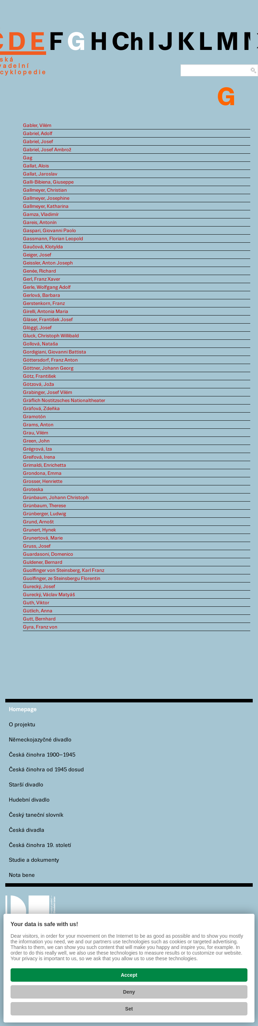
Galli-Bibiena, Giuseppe (48, 182)
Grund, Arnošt (38, 522)
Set (129, 1009)
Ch (127, 43)
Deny (129, 992)
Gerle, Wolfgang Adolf (47, 287)
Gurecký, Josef (39, 586)
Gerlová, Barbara (41, 295)
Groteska (33, 489)
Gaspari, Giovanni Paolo (49, 230)
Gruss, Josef (37, 546)
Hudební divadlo (29, 800)
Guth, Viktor (36, 602)
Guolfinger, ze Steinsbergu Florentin (61, 578)
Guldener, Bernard (42, 562)
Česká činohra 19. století (40, 845)
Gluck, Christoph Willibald (51, 335)
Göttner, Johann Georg (48, 368)
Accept (129, 975)
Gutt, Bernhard (39, 619)
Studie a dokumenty (34, 860)
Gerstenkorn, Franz (44, 303)
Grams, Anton (38, 424)
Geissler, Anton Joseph (48, 263)
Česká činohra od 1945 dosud (46, 770)
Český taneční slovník (36, 815)
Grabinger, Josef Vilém (47, 392)
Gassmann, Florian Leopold (53, 238)
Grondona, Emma (42, 473)
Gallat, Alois (36, 166)
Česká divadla (26, 830)
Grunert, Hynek (39, 530)
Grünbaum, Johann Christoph (56, 497)
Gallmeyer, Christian (45, 190)
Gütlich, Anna (37, 610)
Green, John (36, 441)
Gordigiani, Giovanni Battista (54, 352)
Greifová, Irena (39, 457)
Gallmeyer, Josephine (46, 198)
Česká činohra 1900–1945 (42, 755)
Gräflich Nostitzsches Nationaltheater (64, 400)
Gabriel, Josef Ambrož (47, 149)
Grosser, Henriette (42, 481)
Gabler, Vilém (37, 125)
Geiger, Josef (37, 255)
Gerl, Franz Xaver (41, 279)
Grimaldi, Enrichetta (44, 465)
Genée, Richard (39, 271)
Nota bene (22, 875)
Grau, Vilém (35, 433)
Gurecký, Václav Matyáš (49, 594)
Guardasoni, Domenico (48, 554)
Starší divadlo (26, 785)
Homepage (23, 710)
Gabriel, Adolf (37, 133)
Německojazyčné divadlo (40, 740)
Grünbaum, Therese (44, 505)
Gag (27, 157)
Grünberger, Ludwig (44, 513)
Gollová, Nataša (40, 344)
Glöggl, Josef (37, 327)
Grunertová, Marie (43, 538)
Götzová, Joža (38, 384)
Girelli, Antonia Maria (45, 311)
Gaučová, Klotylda (43, 246)
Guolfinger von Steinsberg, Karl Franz (63, 570)
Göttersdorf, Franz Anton (50, 360)
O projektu (22, 725)
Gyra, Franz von (40, 627)
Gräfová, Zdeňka (41, 408)
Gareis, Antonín (40, 222)
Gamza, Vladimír (41, 214)
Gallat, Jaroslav (40, 174)
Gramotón (34, 416)
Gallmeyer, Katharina (46, 206)
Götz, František (39, 376)
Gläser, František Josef (48, 319)
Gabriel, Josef (38, 141)
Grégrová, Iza (37, 449)
